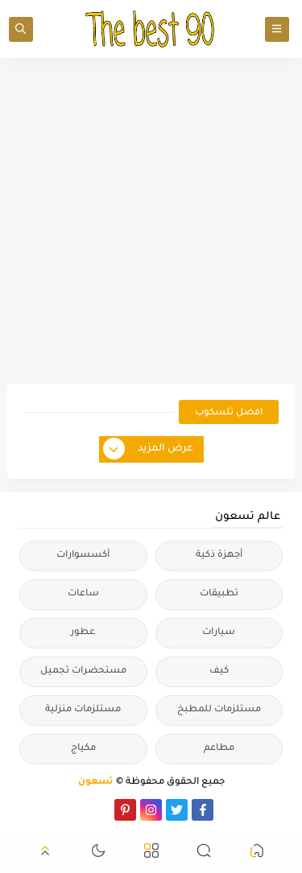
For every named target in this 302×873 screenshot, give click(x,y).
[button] (257, 853)
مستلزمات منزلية (83, 710)
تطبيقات (219, 594)
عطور (83, 633)
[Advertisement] (151, 221)
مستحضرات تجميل (83, 671)
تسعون (96, 782)
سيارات (218, 633)
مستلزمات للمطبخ (219, 710)
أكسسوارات (83, 555)
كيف (219, 671)
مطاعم (219, 748)
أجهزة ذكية (219, 555)
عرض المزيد (149, 450)
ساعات (83, 594)
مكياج (83, 748)
